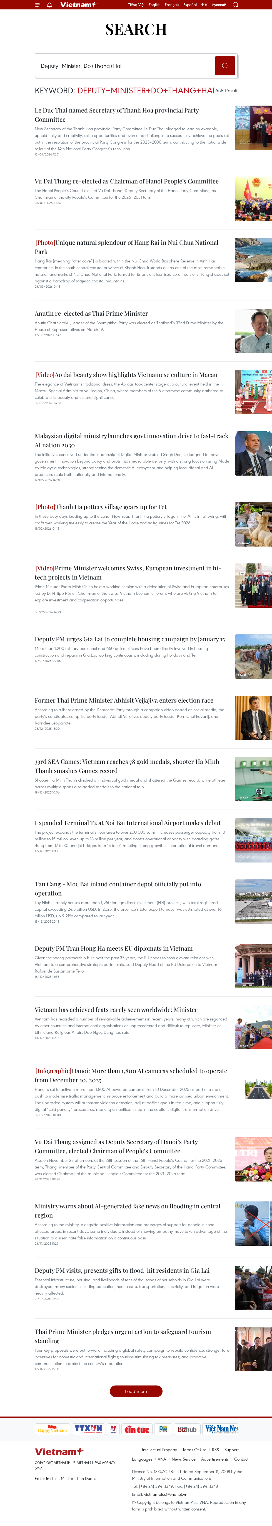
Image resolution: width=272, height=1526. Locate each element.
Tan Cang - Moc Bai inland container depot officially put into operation (118, 888)
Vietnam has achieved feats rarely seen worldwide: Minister (116, 1009)
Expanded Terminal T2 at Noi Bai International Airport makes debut (128, 822)
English (155, 4)
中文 (204, 5)
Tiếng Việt (136, 4)
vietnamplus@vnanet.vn (165, 1494)
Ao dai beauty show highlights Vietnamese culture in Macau (126, 374)
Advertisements (215, 1459)
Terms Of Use (194, 1449)
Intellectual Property (159, 1449)
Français (172, 4)
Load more (136, 1391)
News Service (184, 1459)
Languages (142, 1459)
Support (231, 1449)
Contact (241, 1459)
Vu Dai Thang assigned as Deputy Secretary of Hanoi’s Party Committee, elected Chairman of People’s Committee (116, 1146)
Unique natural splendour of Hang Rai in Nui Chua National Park (126, 247)
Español (190, 4)
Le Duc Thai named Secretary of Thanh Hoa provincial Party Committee (117, 114)
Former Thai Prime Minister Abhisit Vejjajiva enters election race (124, 700)
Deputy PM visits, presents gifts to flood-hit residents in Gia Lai (122, 1270)
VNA (162, 1459)
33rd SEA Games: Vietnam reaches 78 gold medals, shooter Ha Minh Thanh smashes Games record (127, 766)
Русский (219, 5)
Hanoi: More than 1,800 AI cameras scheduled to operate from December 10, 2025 (131, 1075)
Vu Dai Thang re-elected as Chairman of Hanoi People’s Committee (127, 181)
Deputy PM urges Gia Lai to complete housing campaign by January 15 (130, 639)
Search (136, 28)
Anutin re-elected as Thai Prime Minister (91, 313)
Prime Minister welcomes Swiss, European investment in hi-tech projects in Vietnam (128, 572)
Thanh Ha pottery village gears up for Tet (101, 506)
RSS (215, 1449)
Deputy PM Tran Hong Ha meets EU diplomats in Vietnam (114, 948)
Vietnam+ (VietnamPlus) (79, 5)
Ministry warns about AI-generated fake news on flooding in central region (127, 1210)
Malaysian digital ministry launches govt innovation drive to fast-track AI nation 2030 (131, 440)
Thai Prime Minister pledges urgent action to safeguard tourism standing (123, 1336)
